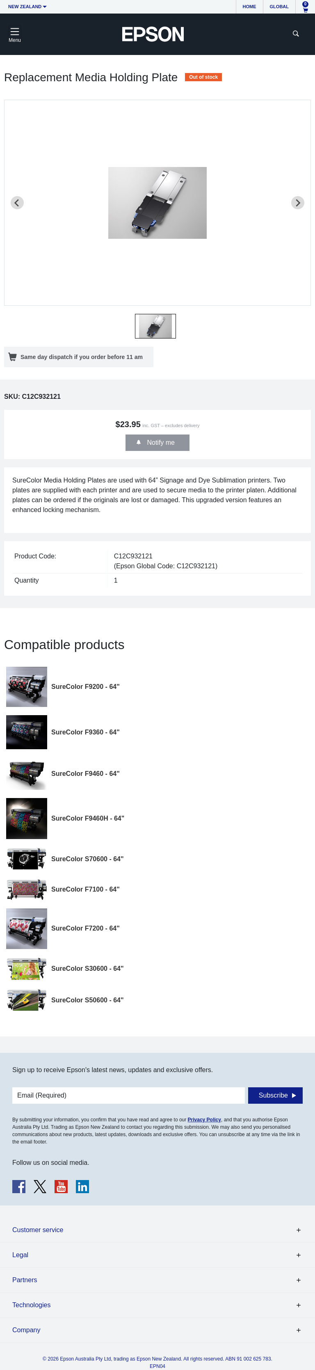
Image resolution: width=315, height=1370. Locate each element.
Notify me (160, 442)
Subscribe (273, 1095)
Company (26, 1330)
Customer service (37, 1229)
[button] (155, 326)
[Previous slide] (17, 202)
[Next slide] (297, 202)
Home (249, 6)
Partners (24, 1279)
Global (279, 6)
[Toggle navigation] (14, 34)
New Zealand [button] (24, 6)
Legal (20, 1254)
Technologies (31, 1304)
